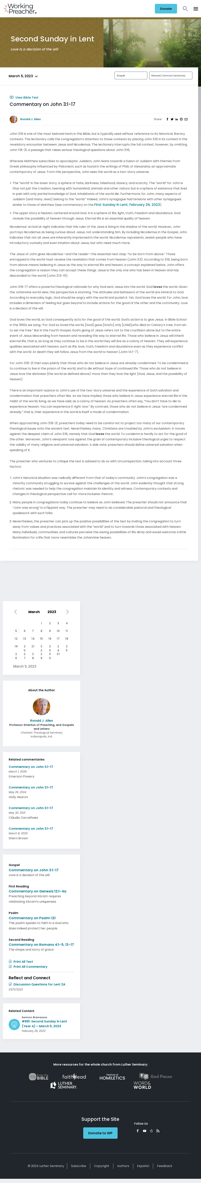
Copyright (101, 1166)
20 (25, 646)
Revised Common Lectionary (168, 75)
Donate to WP (100, 1133)
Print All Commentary (28, 966)
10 (58, 631)
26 (16, 654)
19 (16, 646)
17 (58, 639)
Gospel (121, 75)
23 (50, 646)
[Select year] (53, 611)
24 (58, 646)
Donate (166, 9)
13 (24, 639)
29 (41, 654)
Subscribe (78, 1166)
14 (33, 639)
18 (66, 639)
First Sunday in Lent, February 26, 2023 (127, 204)
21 (33, 646)
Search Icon (185, 9)
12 (16, 639)
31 (58, 654)
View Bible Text (24, 97)
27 (25, 654)
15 (41, 639)
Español (143, 1166)
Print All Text (21, 961)
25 (67, 646)
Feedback (164, 1166)
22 (41, 646)
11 (67, 631)
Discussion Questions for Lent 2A (37, 984)
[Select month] (35, 611)
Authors (123, 1166)
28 (33, 654)
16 (50, 639)
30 (50, 654)
